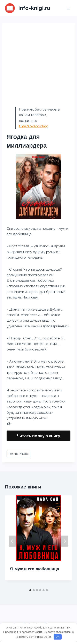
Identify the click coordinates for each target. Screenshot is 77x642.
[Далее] (64, 541)
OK (57, 636)
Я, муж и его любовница (34, 568)
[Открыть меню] (68, 8)
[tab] (30, 590)
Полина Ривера (18, 453)
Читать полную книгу (38, 435)
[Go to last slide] (12, 541)
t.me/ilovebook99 (33, 126)
